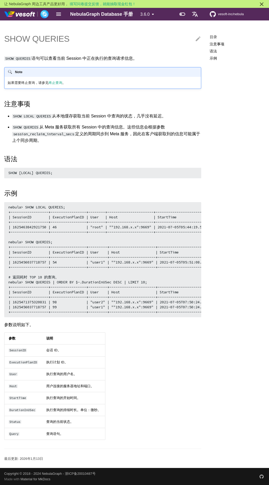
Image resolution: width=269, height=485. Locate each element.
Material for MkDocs (35, 479)
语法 (213, 51)
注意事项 (217, 44)
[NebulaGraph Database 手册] (26, 14)
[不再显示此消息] (261, 4)
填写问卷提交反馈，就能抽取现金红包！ (103, 4)
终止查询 (55, 83)
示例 (213, 58)
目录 (213, 37)
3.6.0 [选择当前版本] (145, 14)
